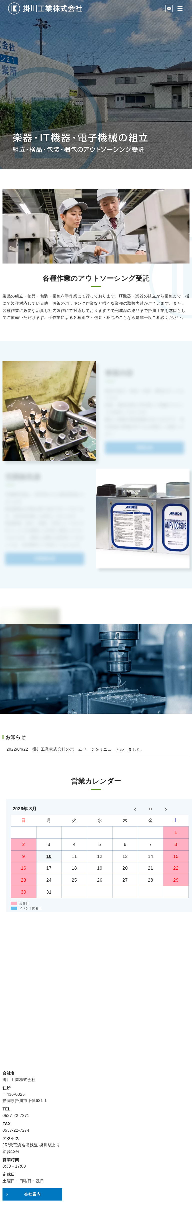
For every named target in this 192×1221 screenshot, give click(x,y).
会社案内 (32, 1194)
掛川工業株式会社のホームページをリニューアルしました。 (88, 749)
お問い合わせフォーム (96, 1023)
